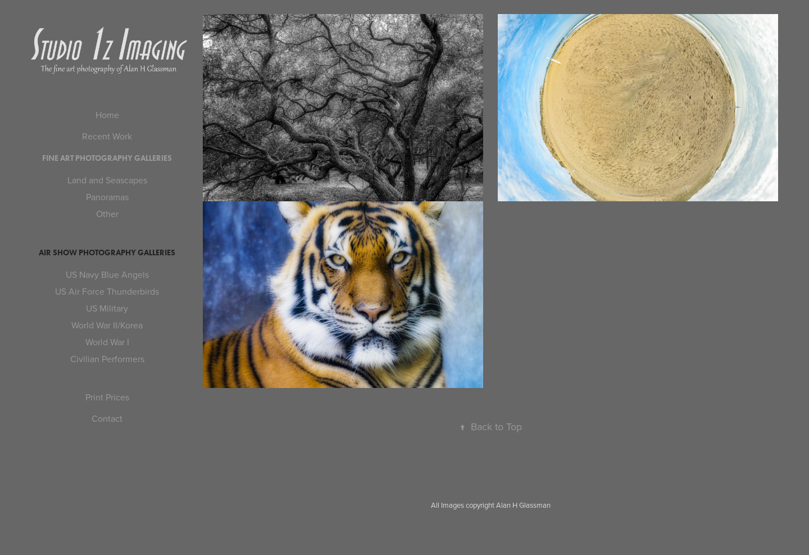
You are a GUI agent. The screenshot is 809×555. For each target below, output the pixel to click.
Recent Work (107, 136)
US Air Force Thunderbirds (107, 291)
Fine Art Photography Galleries (107, 158)
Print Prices (107, 397)
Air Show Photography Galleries (107, 253)
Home (107, 115)
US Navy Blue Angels (107, 274)
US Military (107, 308)
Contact (107, 418)
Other (107, 213)
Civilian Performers (107, 359)
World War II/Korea (107, 325)
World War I (107, 342)
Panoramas (107, 197)
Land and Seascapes (107, 180)
